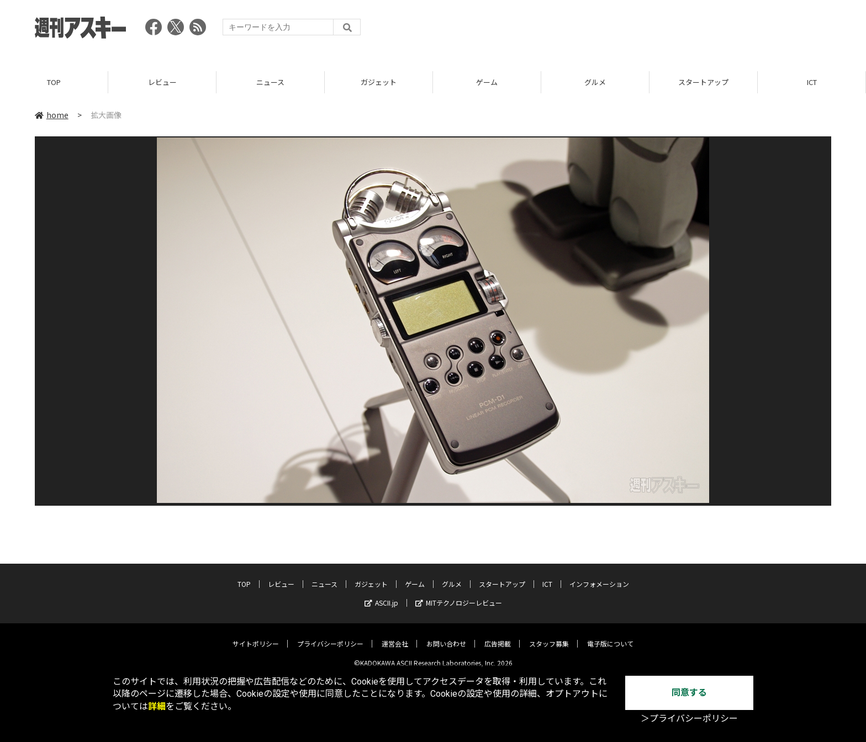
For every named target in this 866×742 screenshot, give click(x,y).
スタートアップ (703, 82)
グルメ (595, 82)
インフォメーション (599, 576)
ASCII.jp (381, 595)
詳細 (157, 706)
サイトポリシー (256, 635)
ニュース (270, 82)
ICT (812, 82)
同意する (689, 692)
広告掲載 (497, 635)
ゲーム (487, 82)
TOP (54, 82)
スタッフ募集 (549, 635)
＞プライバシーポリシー (689, 718)
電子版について (610, 635)
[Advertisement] (630, 30)
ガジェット (379, 82)
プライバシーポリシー (330, 635)
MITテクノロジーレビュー (458, 595)
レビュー (162, 82)
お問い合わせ (446, 635)
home (51, 115)
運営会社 (395, 635)
